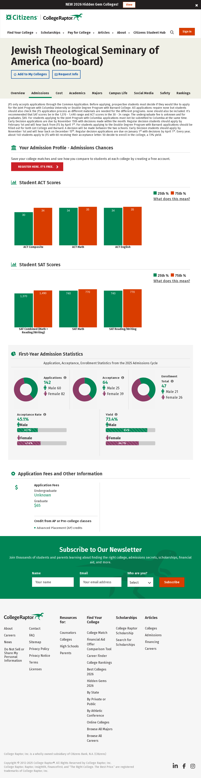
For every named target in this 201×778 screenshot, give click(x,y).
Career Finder (97, 656)
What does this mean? (171, 199)
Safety (165, 93)
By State (93, 692)
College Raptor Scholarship (126, 630)
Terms (33, 662)
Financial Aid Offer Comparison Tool (99, 644)
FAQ (31, 635)
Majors (97, 93)
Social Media (143, 93)
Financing (152, 642)
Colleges (66, 639)
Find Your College (22, 32)
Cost (59, 93)
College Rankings (99, 662)
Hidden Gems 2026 (97, 683)
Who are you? (137, 573)
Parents (65, 653)
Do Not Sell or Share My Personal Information (14, 655)
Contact (34, 628)
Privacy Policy (39, 649)
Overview (18, 93)
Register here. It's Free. (35, 166)
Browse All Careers (94, 738)
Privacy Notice (39, 656)
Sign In (187, 31)
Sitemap (35, 642)
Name (36, 573)
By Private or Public (96, 701)
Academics (77, 93)
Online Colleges (98, 722)
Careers (10, 635)
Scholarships (52, 32)
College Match (97, 633)
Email (84, 573)
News (8, 642)
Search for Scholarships (125, 642)
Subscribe (172, 582)
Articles (105, 32)
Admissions (153, 635)
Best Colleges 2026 (96, 671)
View (129, 4)
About (123, 32)
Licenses (35, 669)
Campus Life (118, 93)
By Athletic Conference (95, 713)
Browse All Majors (100, 729)
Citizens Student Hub (149, 32)
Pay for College (81, 32)
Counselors (68, 633)
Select (134, 582)
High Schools (69, 646)
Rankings (183, 93)
